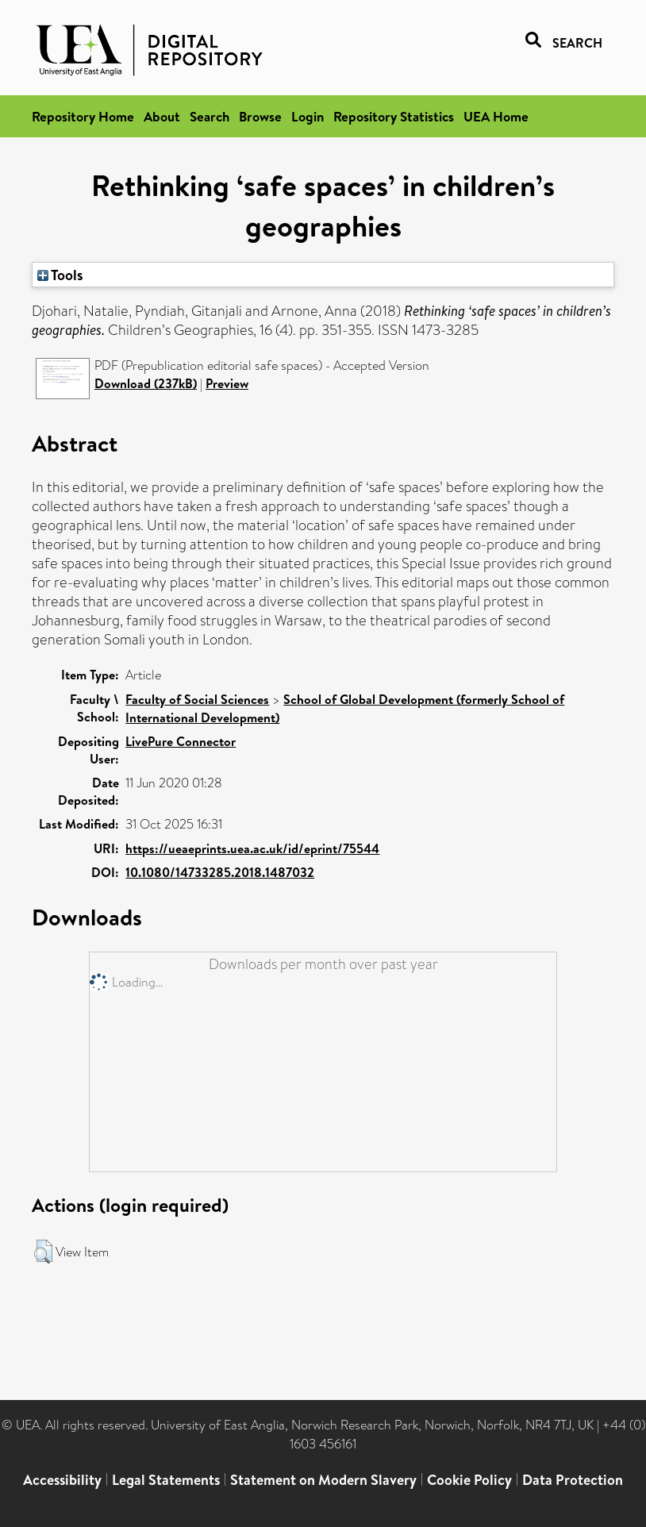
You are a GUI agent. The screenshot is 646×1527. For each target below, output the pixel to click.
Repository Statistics (393, 116)
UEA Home (496, 116)
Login (307, 116)
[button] (43, 1252)
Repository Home (83, 116)
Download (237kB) (145, 383)
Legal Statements (166, 1480)
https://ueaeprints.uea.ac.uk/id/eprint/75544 (252, 848)
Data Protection (572, 1480)
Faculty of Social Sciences (197, 699)
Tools (60, 274)
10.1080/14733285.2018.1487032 (219, 872)
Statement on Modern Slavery (323, 1480)
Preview (227, 383)
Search (209, 116)
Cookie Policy (469, 1480)
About (162, 116)
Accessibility (62, 1480)
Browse (260, 116)
